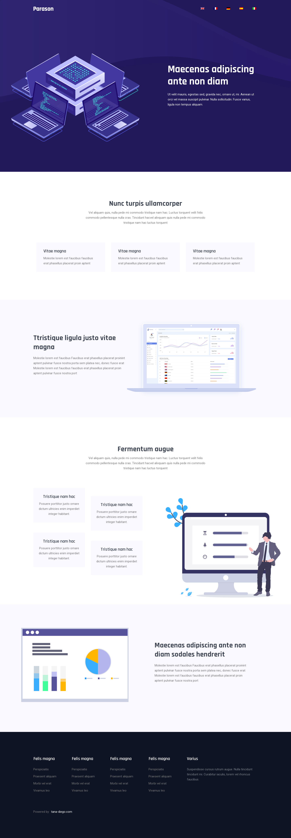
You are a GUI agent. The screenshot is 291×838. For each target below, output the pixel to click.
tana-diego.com (61, 811)
